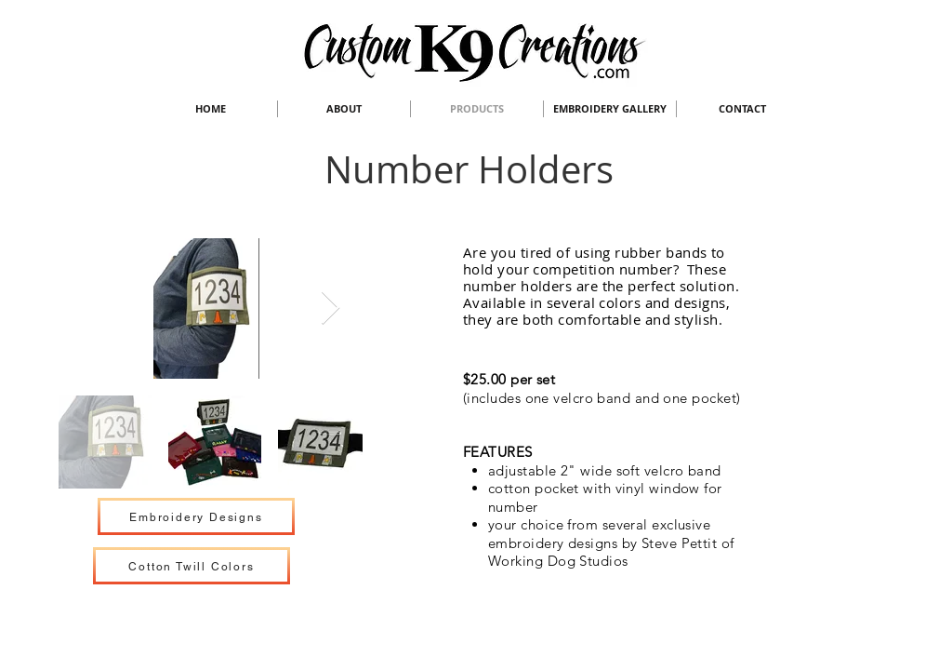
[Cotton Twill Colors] (191, 565)
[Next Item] (330, 308)
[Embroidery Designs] (196, 516)
